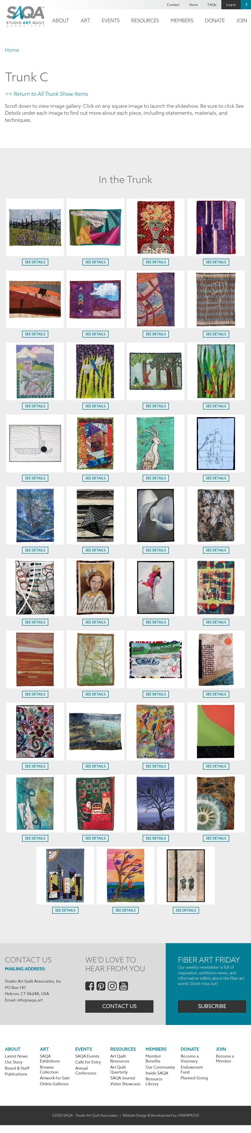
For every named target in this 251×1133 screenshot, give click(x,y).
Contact (173, 4)
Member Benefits (153, 1064)
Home (12, 50)
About (60, 20)
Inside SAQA (157, 1080)
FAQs (212, 4)
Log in (231, 4)
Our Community (160, 1073)
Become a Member (225, 1064)
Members (182, 20)
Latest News (16, 1062)
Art (85, 20)
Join (221, 1054)
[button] (35, 256)
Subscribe (212, 1010)
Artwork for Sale (55, 1085)
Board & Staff (17, 1075)
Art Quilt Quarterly (119, 1076)
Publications (16, 1081)
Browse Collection (49, 1076)
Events (111, 20)
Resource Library (154, 1089)
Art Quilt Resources (119, 1064)
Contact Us (119, 1010)
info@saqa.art (30, 1002)
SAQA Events (87, 1062)
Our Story (14, 1068)
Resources (145, 20)
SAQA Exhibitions (50, 1064)
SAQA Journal (122, 1085)
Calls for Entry (88, 1068)
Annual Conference (85, 1077)
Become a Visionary (190, 1064)
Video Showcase (125, 1092)
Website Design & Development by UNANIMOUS (161, 1123)
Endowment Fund (192, 1076)
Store (193, 4)
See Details (35, 264)
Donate (215, 20)
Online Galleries (54, 1092)
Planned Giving (194, 1085)
